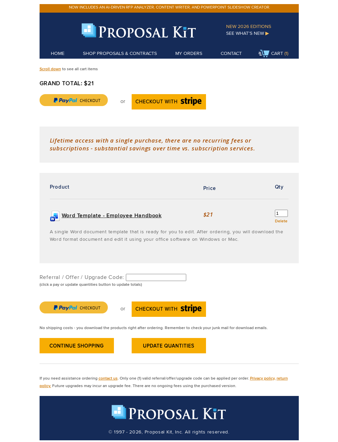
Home (57, 53)
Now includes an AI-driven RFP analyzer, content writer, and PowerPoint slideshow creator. (169, 7)
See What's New (247, 33)
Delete (281, 221)
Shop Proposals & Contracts (120, 53)
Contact (231, 53)
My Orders (188, 53)
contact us (108, 378)
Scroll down (50, 69)
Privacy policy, (263, 378)
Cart (271, 54)
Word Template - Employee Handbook (112, 215)
